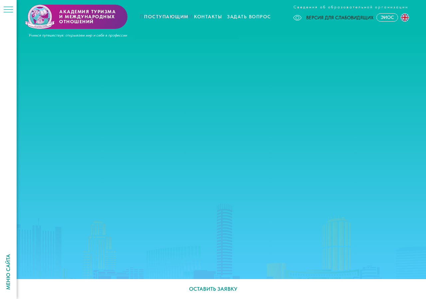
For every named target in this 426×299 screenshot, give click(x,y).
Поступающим (166, 16)
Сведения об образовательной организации (351, 7)
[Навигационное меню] (8, 10)
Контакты (208, 16)
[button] (405, 17)
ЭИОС (387, 17)
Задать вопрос (249, 16)
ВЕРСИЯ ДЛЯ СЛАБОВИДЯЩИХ (333, 17)
